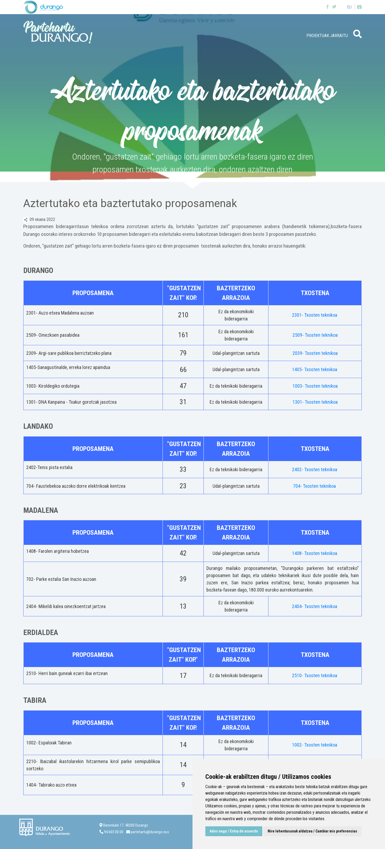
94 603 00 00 (113, 832)
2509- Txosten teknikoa (315, 335)
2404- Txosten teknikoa (315, 606)
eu (349, 7)
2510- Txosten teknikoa (315, 675)
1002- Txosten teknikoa (315, 745)
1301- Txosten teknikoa (315, 402)
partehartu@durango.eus (150, 832)
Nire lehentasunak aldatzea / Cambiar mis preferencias (312, 831)
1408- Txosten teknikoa (315, 553)
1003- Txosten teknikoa (315, 386)
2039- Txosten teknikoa (315, 353)
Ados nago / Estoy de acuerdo (234, 831)
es (359, 7)
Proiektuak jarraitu (327, 35)
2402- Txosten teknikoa (315, 469)
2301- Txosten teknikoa (315, 315)
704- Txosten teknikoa (315, 486)
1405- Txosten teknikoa (315, 369)
